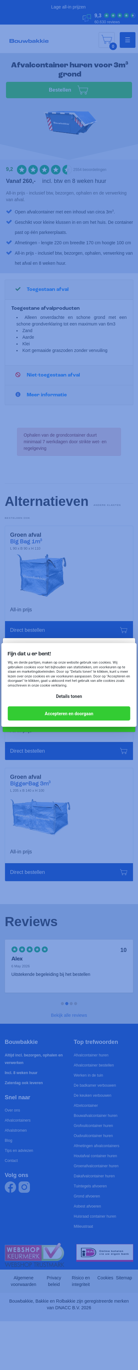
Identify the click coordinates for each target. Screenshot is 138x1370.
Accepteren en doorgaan (69, 713)
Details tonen (69, 696)
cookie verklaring (53, 685)
